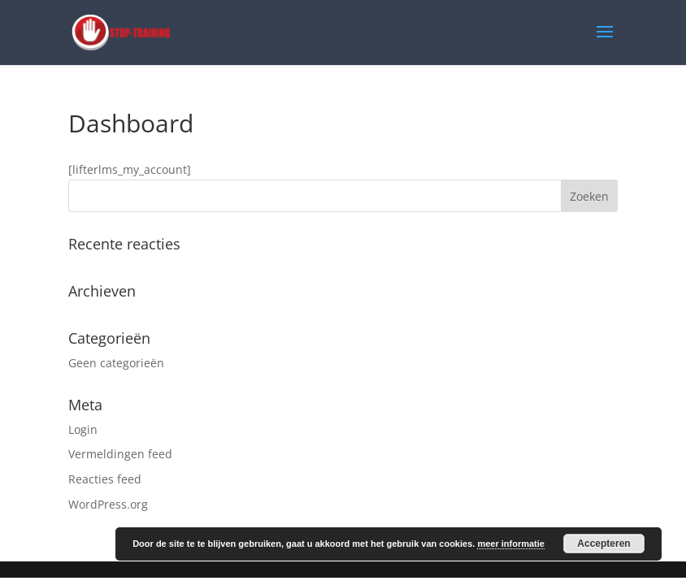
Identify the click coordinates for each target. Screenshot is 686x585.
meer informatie (511, 543)
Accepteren (603, 543)
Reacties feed (104, 479)
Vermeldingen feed (120, 454)
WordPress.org (108, 504)
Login (83, 429)
